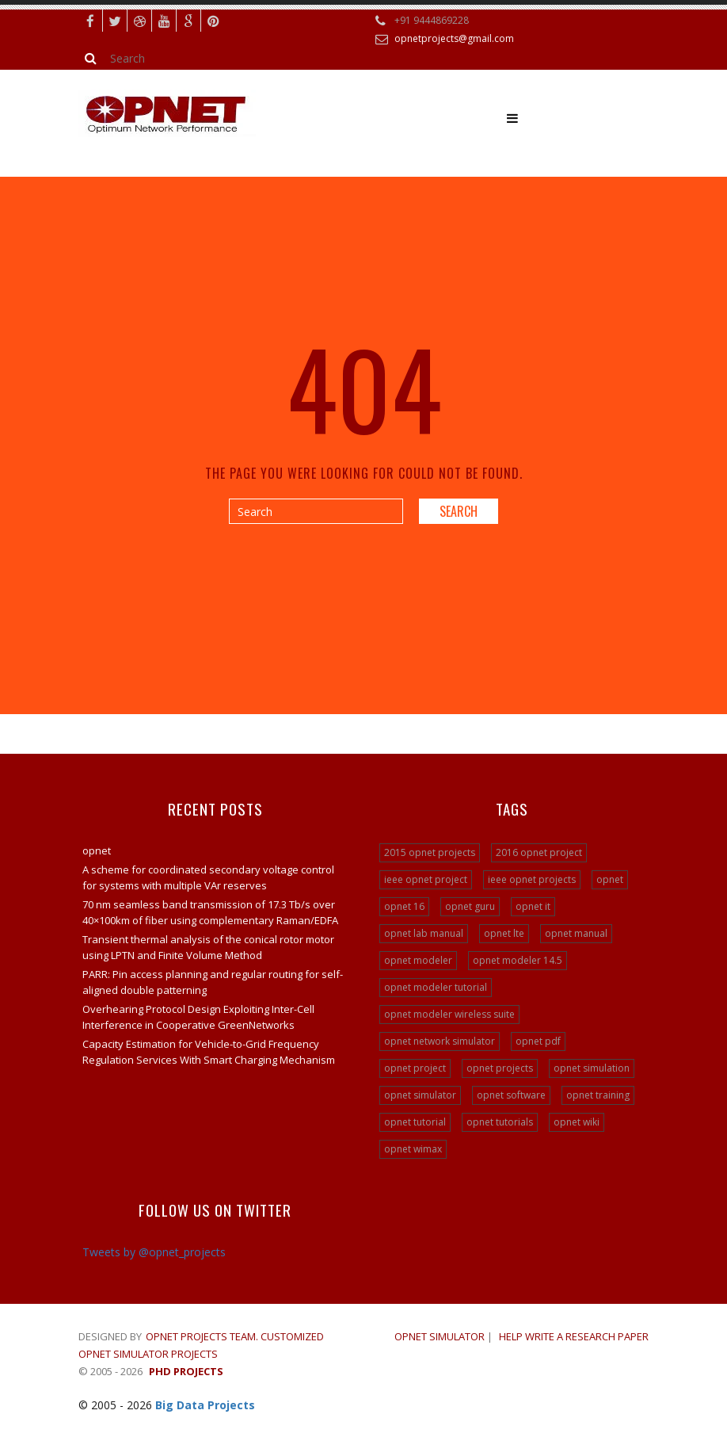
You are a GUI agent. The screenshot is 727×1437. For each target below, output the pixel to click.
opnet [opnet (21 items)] (609, 879)
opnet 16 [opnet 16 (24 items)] (404, 906)
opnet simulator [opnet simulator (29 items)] (420, 1095)
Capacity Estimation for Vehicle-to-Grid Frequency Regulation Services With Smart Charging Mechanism (208, 1052)
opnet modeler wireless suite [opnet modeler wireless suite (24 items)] (449, 1014)
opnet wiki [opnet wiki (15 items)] (576, 1122)
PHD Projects (186, 1371)
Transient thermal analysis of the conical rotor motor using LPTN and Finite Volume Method (208, 947)
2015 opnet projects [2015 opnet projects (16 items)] (429, 852)
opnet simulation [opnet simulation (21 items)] (592, 1068)
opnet (96, 850)
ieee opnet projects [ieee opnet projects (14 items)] (532, 879)
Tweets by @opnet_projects (154, 1251)
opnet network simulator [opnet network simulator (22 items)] (439, 1041)
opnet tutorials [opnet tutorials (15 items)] (499, 1122)
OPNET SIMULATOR (439, 1336)
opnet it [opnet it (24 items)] (533, 906)
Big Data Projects (205, 1404)
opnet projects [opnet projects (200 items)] (499, 1068)
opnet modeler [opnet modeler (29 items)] (418, 960)
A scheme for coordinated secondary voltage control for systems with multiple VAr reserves (208, 877)
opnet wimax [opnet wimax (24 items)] (413, 1149)
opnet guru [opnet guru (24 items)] (470, 906)
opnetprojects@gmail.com (454, 38)
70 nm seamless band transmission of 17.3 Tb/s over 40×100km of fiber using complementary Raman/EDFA (210, 912)
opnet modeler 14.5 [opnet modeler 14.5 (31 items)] (517, 960)
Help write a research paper (574, 1336)
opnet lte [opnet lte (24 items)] (504, 933)
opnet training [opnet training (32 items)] (598, 1095)
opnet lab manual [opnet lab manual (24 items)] (423, 933)
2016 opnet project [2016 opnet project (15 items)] (539, 852)
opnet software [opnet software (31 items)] (511, 1095)
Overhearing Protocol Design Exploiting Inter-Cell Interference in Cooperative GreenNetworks (198, 1017)
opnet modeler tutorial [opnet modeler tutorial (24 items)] (435, 987)
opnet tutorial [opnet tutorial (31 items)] (415, 1122)
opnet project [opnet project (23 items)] (415, 1068)
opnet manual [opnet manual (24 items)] (576, 933)
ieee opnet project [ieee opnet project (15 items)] (425, 879)
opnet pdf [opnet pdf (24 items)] (538, 1041)
